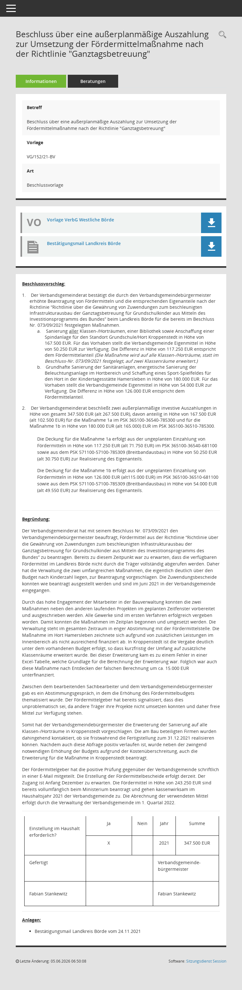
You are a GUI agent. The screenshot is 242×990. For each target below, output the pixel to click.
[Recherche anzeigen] (221, 35)
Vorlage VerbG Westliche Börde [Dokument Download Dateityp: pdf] (80, 220)
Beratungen (93, 81)
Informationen (41, 81)
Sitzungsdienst (206, 961)
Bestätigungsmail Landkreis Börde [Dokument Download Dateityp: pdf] (84, 243)
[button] (211, 223)
